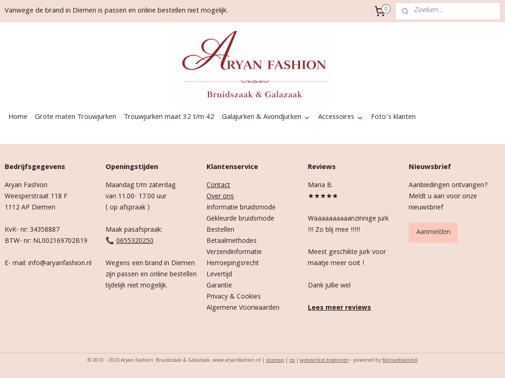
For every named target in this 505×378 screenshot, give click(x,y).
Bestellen (220, 230)
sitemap (275, 361)
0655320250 (134, 241)
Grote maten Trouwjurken (75, 117)
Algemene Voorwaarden (242, 308)
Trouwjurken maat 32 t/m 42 (169, 117)
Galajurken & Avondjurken (266, 117)
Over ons (220, 196)
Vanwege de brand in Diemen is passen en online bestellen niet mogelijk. (116, 11)
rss (292, 361)
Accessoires (341, 117)
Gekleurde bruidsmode (240, 219)
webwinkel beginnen (324, 361)
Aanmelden (433, 233)
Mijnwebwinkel (400, 361)
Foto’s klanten (393, 117)
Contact (218, 185)
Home (17, 117)
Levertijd (219, 274)
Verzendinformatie (234, 252)
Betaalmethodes (231, 241)
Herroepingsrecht (232, 263)
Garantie (219, 286)
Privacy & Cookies (233, 297)
